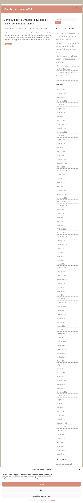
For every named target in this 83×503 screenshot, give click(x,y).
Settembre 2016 (62, 435)
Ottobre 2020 (61, 275)
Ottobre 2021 (61, 241)
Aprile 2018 (60, 369)
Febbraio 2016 (61, 450)
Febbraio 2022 (61, 229)
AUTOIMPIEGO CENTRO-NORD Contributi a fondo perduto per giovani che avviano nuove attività (67, 76)
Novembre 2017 (62, 384)
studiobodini (10, 28)
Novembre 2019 (62, 310)
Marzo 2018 (61, 372)
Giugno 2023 (61, 178)
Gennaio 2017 (61, 419)
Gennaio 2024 (61, 159)
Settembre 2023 (62, 171)
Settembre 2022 (62, 206)
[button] (80, 470)
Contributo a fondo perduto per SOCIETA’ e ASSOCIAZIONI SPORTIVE (66, 59)
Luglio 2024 (61, 136)
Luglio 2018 (61, 357)
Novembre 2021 (62, 237)
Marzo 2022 (61, 225)
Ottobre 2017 (61, 388)
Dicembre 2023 (62, 163)
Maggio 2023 (61, 182)
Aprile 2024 (60, 147)
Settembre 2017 (62, 392)
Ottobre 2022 (61, 202)
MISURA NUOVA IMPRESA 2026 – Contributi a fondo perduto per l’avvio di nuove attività (67, 36)
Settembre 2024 (62, 132)
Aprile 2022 (60, 221)
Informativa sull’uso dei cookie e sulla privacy (42, 500)
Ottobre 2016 (61, 431)
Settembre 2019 (62, 318)
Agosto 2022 (61, 209)
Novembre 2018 (62, 345)
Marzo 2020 (61, 299)
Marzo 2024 (61, 151)
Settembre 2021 (62, 244)
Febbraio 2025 (61, 124)
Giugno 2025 (61, 109)
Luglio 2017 (61, 396)
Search (58, 23)
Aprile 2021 (60, 260)
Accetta (41, 484)
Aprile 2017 (60, 407)
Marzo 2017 (61, 411)
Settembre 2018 (62, 353)
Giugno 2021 (61, 252)
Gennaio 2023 (61, 190)
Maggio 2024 (61, 144)
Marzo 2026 (61, 89)
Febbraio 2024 (61, 155)
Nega (41, 490)
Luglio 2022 (61, 213)
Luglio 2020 (61, 283)
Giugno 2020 (61, 287)
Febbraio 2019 (61, 338)
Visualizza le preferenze (41, 496)
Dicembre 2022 (62, 194)
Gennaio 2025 (61, 128)
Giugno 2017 (61, 400)
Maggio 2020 (61, 291)
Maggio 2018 (61, 365)
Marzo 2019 (61, 334)
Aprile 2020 (60, 295)
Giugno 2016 (61, 442)
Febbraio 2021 (61, 268)
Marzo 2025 (61, 120)
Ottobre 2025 (61, 97)
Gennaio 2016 (61, 454)
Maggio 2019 (61, 326)
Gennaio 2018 (61, 380)
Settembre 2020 (62, 279)
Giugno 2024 (61, 140)
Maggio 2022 (61, 217)
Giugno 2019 (61, 322)
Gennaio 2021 (61, 272)
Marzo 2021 (61, 264)
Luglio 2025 (61, 105)
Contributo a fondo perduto (40, 28)
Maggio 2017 (61, 403)
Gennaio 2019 (61, 341)
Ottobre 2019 (61, 314)
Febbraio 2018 (61, 376)
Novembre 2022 (62, 198)
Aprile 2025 (60, 116)
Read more (8, 44)
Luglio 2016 (61, 438)
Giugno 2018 (61, 361)
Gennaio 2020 (61, 306)
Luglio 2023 (61, 175)
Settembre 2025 (62, 101)
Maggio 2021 (61, 256)
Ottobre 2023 (61, 167)
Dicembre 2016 (62, 423)
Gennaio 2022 (61, 233)
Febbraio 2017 (61, 415)
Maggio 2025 (61, 112)
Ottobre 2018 (61, 349)
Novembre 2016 (62, 427)
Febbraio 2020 (61, 303)
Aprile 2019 (60, 330)
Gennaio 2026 (61, 93)
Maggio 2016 (61, 446)
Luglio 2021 (61, 248)
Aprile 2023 (60, 186)
